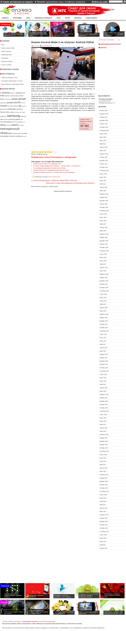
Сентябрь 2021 (104, 170)
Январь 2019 (103, 277)
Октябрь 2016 (104, 368)
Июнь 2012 (103, 541)
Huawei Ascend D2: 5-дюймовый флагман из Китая (51, 170)
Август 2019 (103, 254)
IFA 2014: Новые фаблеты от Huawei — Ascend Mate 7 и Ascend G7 (56, 166)
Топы (59, 18)
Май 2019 (103, 264)
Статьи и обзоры (6, 65)
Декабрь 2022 (104, 120)
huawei (3, 106)
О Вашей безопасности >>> (107, 103)
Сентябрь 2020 (104, 210)
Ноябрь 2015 (104, 404)
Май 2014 (103, 464)
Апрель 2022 (103, 147)
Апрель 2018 (103, 307)
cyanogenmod (8, 99)
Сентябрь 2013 (104, 491)
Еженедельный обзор (110, 44)
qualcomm (3, 116)
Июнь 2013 (103, 501)
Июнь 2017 (103, 341)
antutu (21, 96)
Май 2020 (103, 224)
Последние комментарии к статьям (11, 81)
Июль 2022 (103, 137)
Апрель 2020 (103, 227)
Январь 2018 (103, 317)
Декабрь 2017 (104, 321)
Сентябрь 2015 (104, 411)
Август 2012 (103, 535)
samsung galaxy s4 (15, 119)
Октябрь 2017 (104, 327)
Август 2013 (103, 495)
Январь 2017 (103, 358)
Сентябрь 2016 (104, 371)
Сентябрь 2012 (104, 531)
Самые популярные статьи (9, 77)
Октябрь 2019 (104, 247)
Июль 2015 (103, 418)
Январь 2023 (103, 117)
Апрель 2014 (103, 468)
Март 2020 (103, 231)
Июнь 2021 (103, 180)
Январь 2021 (103, 197)
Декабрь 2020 (104, 200)
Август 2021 (103, 174)
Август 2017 (103, 334)
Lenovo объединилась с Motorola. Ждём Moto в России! (55, 180)
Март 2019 (103, 271)
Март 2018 (103, 311)
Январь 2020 (103, 237)
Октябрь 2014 (104, 448)
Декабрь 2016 (104, 361)
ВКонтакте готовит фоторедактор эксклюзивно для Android (69, 183)
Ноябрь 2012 (104, 525)
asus (2, 99)
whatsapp (8, 125)
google (22, 98)
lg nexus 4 (24, 106)
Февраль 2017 (104, 354)
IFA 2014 (10, 106)
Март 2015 (103, 431)
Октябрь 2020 (104, 207)
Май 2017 (103, 344)
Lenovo (16, 106)
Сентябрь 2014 (104, 451)
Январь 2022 (103, 157)
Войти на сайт (100, 2)
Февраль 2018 (104, 314)
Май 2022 (103, 144)
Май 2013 (103, 505)
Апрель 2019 (103, 267)
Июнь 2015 (103, 421)
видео (22, 125)
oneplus (12, 112)
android (6, 92)
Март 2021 (103, 190)
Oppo (23, 112)
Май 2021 (103, 184)
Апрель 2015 (103, 428)
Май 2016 (103, 384)
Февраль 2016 (104, 394)
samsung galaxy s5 (7, 122)
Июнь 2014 (103, 461)
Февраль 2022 (104, 154)
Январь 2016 (103, 398)
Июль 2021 (103, 177)
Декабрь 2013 (104, 481)
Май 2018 (103, 304)
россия (24, 136)
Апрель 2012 (103, 548)
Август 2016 (103, 374)
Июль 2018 (103, 297)
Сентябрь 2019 (104, 251)
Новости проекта (6, 51)
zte (19, 125)
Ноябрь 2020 (104, 204)
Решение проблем (6, 61)
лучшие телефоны (15, 136)
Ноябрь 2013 (104, 484)
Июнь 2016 (103, 381)
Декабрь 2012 (104, 521)
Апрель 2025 (103, 110)
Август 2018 (103, 294)
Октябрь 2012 (104, 528)
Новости (5, 18)
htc (19, 102)
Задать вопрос (91, 18)
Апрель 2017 (103, 347)
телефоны (69, 2)
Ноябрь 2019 (104, 244)
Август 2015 (103, 414)
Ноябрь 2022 (104, 124)
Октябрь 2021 (104, 167)
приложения (52, 2)
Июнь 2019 (103, 261)
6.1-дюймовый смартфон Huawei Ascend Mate (49, 168)
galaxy (15, 99)
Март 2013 (103, 511)
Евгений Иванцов (47, 45)
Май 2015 (103, 424)
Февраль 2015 (104, 434)
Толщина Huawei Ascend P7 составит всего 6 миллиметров (54, 172)
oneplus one (18, 112)
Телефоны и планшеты (43, 18)
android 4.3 (13, 93)
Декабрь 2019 (104, 241)
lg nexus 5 (3, 109)
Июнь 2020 (103, 221)
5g (1, 93)
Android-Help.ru (17, 621)
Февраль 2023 (104, 114)
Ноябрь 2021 (104, 164)
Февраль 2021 (104, 194)
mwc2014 (19, 109)
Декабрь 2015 (104, 401)
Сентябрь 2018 (104, 291)
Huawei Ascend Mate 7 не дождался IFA (47, 164)
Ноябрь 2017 (104, 324)
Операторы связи (6, 55)
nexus (2, 112)
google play (12, 102)
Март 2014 (103, 471)
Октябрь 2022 (104, 127)
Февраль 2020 (104, 234)
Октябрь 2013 (104, 488)
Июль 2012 (103, 538)
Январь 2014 (103, 478)
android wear (15, 96)
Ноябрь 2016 (104, 364)
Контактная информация (47, 621)
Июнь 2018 (103, 301)
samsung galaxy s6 (19, 122)
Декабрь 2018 (104, 281)
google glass (3, 102)
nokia (7, 112)
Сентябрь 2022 (104, 130)
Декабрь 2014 (104, 441)
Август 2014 (103, 454)
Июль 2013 (103, 498)
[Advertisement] (49, 135)
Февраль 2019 (104, 274)
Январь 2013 (103, 518)
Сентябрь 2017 (104, 331)
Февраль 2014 (104, 474)
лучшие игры (17, 133)
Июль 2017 (103, 337)
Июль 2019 (103, 257)
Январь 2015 (103, 438)
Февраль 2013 (104, 515)
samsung (13, 115)
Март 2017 (103, 351)
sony (3, 124)
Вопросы (77, 18)
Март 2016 (103, 391)
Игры (28, 18)
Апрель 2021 (103, 187)
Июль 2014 (103, 458)
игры (61, 2)
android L (7, 96)
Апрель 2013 (103, 508)
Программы (17, 18)
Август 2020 (103, 214)
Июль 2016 (103, 378)
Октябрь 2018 (104, 287)
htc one (23, 102)
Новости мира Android (8, 48)
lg (20, 105)
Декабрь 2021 (104, 160)
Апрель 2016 (103, 388)
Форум (67, 18)
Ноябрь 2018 (104, 284)
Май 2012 (103, 545)
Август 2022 (103, 134)
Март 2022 (103, 150)
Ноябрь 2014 (104, 444)
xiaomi (14, 125)
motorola (11, 109)
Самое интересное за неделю (18, 2)
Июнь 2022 (103, 140)
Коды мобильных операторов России (12, 84)
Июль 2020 (103, 217)
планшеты (80, 2)
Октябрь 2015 (104, 408)
